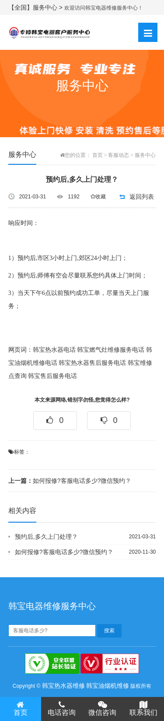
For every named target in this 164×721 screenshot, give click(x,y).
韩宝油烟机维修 (107, 685)
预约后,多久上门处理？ (46, 536)
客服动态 (118, 155)
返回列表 (141, 196)
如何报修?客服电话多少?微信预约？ (70, 480)
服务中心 (145, 155)
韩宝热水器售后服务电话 (92, 363)
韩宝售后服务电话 (52, 376)
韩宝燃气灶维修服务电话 (110, 350)
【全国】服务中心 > (36, 7)
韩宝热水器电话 (54, 350)
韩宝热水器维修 (63, 685)
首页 (97, 155)
